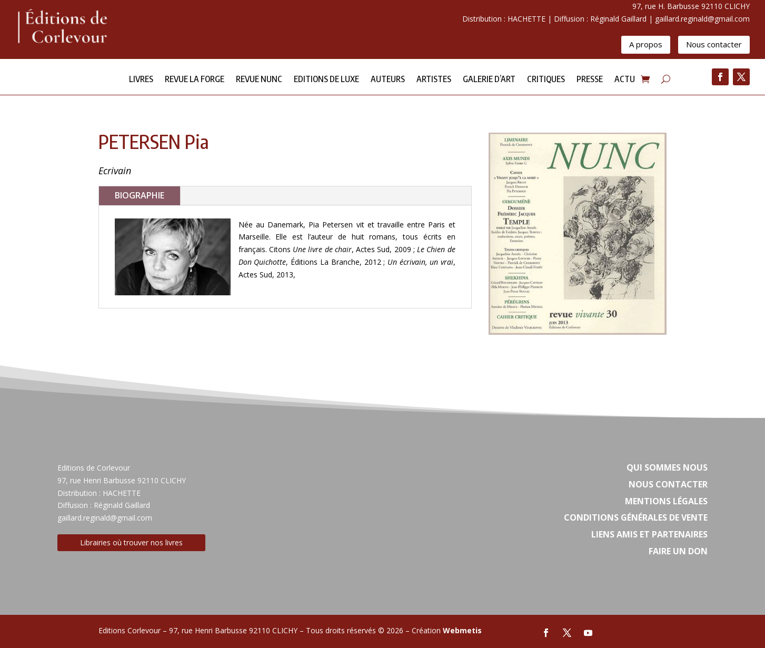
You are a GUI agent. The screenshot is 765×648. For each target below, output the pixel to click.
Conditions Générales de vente (636, 517)
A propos (645, 44)
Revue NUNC (259, 79)
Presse (590, 79)
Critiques (546, 79)
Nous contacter (714, 44)
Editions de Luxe (326, 79)
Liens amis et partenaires (649, 534)
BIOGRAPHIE (139, 195)
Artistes (433, 79)
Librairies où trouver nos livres (131, 542)
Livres (141, 79)
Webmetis (462, 630)
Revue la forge (194, 79)
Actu (624, 79)
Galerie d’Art (489, 79)
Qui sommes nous (667, 467)
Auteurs (388, 79)
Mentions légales (666, 501)
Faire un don (678, 551)
